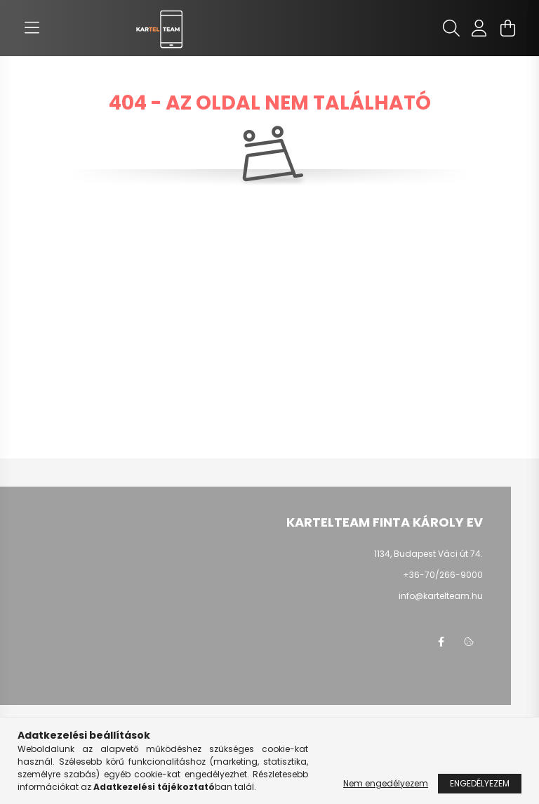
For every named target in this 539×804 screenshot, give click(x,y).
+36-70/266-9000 (443, 575)
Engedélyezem (480, 783)
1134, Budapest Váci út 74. (428, 554)
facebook (441, 642)
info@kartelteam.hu (441, 596)
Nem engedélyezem (385, 783)
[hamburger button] (32, 28)
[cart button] (507, 28)
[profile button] (479, 28)
